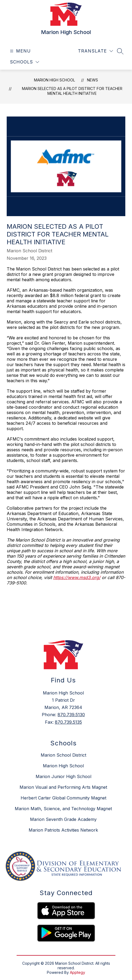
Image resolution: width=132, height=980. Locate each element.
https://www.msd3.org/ (76, 577)
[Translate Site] (95, 51)
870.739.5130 (71, 714)
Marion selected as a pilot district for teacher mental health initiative (72, 91)
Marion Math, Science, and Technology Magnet (63, 808)
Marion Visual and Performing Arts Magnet (63, 787)
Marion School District (63, 755)
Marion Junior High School (63, 776)
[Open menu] (20, 51)
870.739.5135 (68, 722)
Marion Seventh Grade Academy (63, 819)
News (92, 80)
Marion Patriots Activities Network (63, 830)
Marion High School (54, 80)
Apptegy (77, 972)
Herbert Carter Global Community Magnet (63, 798)
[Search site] (120, 51)
